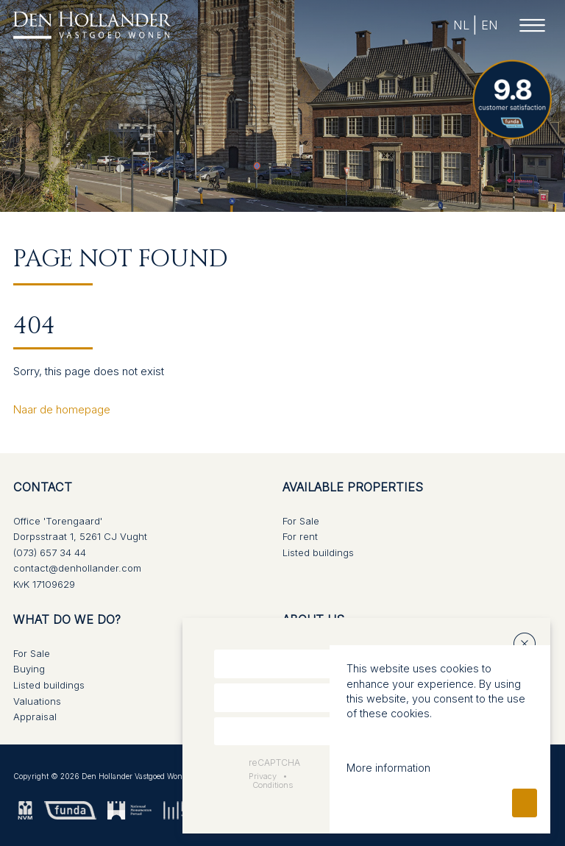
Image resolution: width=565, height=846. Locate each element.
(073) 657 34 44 (49, 552)
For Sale (300, 521)
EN (488, 25)
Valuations (37, 701)
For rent (300, 536)
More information (388, 767)
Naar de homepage (61, 409)
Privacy (263, 776)
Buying (29, 669)
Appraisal (35, 716)
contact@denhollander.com (77, 568)
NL (460, 25)
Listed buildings (318, 552)
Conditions (272, 785)
